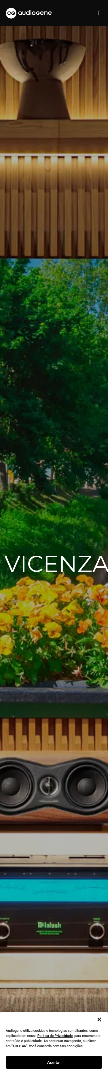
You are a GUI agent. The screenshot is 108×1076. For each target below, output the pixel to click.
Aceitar (54, 1062)
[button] (99, 1019)
